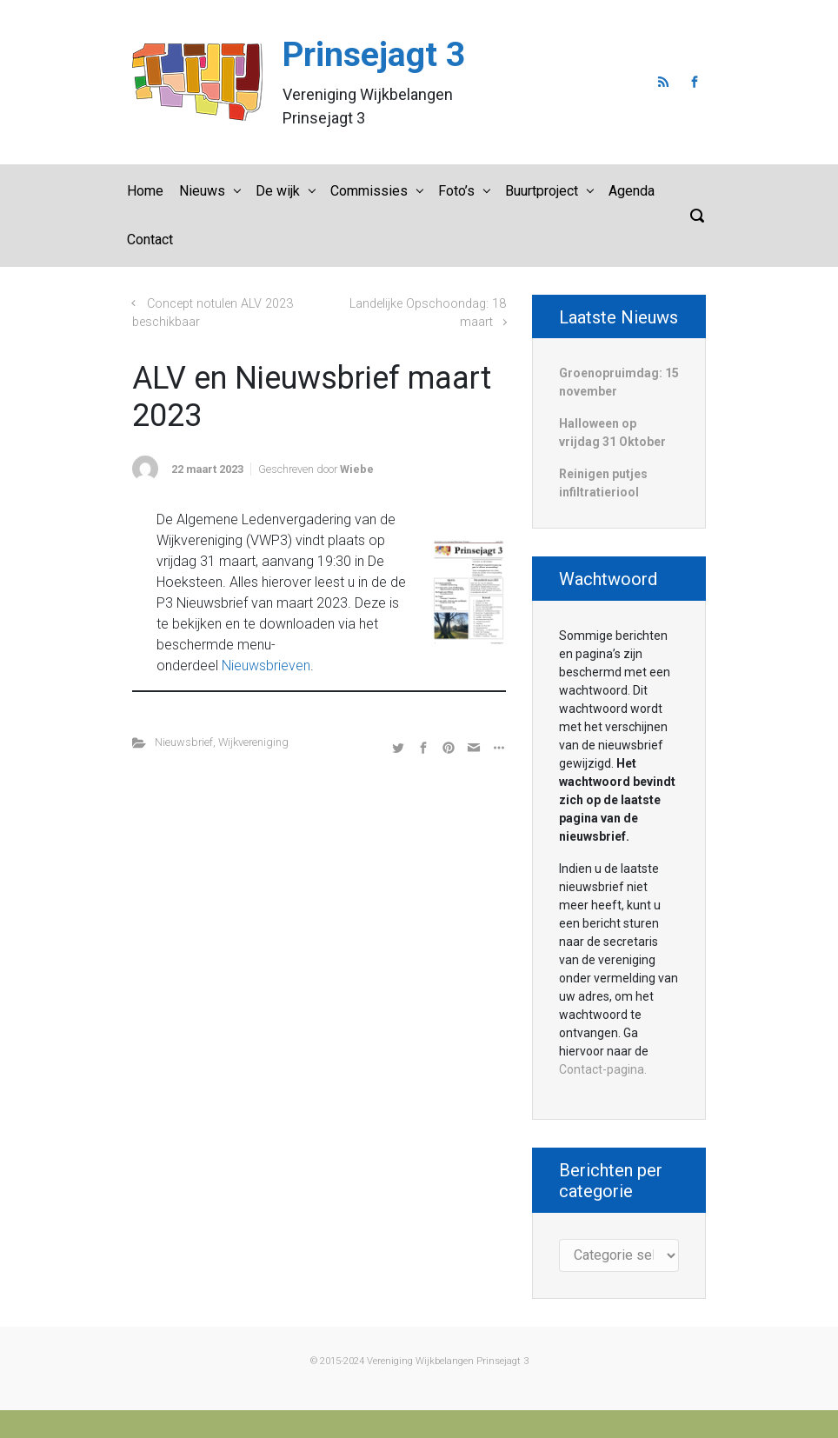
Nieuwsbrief (184, 742)
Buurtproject (541, 191)
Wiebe (357, 469)
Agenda (632, 191)
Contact (150, 239)
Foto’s (456, 191)
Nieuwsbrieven (266, 665)
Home (145, 191)
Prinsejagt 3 (374, 55)
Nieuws (202, 191)
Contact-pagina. (603, 1069)
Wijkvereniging (253, 742)
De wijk (278, 191)
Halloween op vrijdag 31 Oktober (612, 432)
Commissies (369, 191)
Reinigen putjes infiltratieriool (603, 483)
